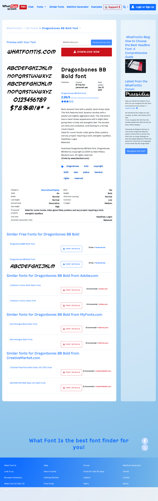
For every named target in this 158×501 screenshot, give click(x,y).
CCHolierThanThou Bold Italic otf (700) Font (31, 368)
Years (86, 484)
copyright (98, 166)
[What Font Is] (10, 7)
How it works (50, 472)
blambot (99, 172)
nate (76, 172)
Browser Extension (13, 478)
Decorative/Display (50, 190)
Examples (96, 7)
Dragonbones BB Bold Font (22, 259)
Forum (86, 465)
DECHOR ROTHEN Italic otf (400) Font (28, 383)
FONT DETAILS (71, 249)
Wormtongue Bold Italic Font (23, 324)
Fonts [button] (40, 7)
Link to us (8, 472)
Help (46, 465)
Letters (86, 478)
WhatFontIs (14, 28)
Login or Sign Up (143, 7)
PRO (23, 7)
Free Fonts (49, 484)
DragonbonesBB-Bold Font (22, 244)
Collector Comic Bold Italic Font (25, 285)
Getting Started (51, 478)
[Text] (75, 42)
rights (66, 178)
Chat (30, 7)
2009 (66, 172)
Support (112, 7)
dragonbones (72, 166)
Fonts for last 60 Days (93, 472)
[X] (145, 447)
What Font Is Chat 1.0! (14, 484)
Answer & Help (131, 108)
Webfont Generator (78, 7)
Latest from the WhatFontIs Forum (136, 85)
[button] (126, 7)
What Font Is (46, 441)
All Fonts (32, 28)
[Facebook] (145, 441)
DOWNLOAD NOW (87, 51)
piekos (86, 172)
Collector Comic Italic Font (23, 301)
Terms (126, 472)
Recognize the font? (136, 151)
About (125, 484)
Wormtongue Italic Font (21, 340)
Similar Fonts (56, 7)
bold (86, 166)
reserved (78, 178)
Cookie (126, 478)
